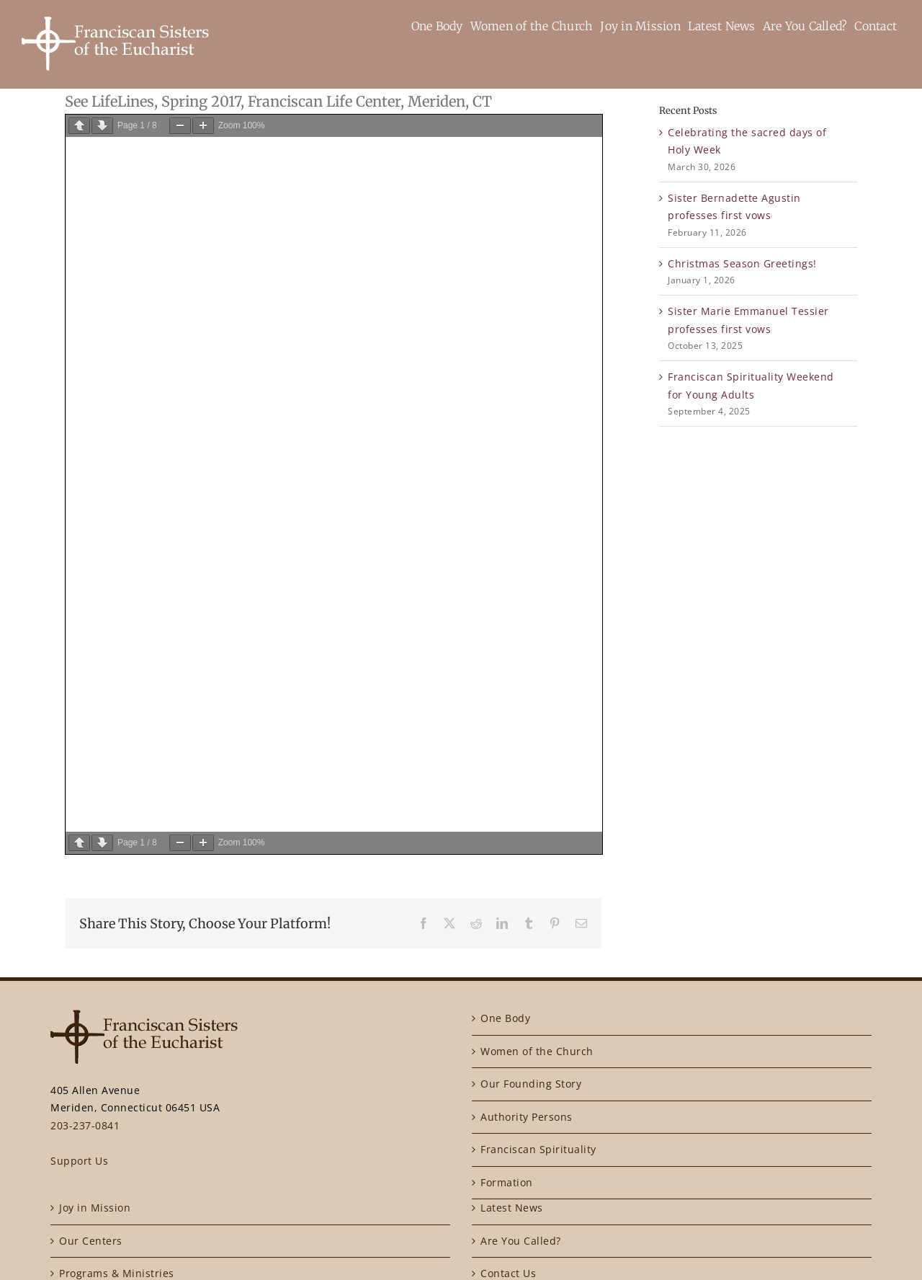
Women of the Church (537, 1051)
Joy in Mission (94, 1207)
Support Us (79, 1161)
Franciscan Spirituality (538, 1149)
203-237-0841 (85, 1125)
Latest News (511, 1207)
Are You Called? (520, 1241)
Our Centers (90, 1241)
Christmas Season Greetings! (742, 263)
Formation (506, 1182)
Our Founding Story (530, 1083)
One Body (505, 1018)
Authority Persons (526, 1117)
